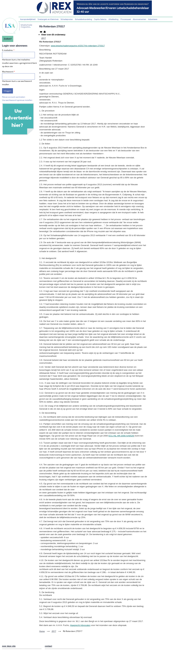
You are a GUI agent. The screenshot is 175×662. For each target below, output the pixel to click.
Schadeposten (67, 19)
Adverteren (152, 19)
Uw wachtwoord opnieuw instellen (17, 100)
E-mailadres (7, 50)
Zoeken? (8, 38)
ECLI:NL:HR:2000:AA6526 (121, 436)
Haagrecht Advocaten (80, 625)
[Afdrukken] (44, 32)
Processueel (126, 19)
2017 (43, 38)
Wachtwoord (7, 71)
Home (42, 631)
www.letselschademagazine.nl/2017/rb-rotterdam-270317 (78, 45)
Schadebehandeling (83, 19)
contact (48, 646)
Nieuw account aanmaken (13, 97)
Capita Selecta (100, 19)
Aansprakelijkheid (27, 19)
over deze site (9, 646)
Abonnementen (139, 19)
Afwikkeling (113, 19)
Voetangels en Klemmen (48, 19)
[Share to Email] (41, 32)
